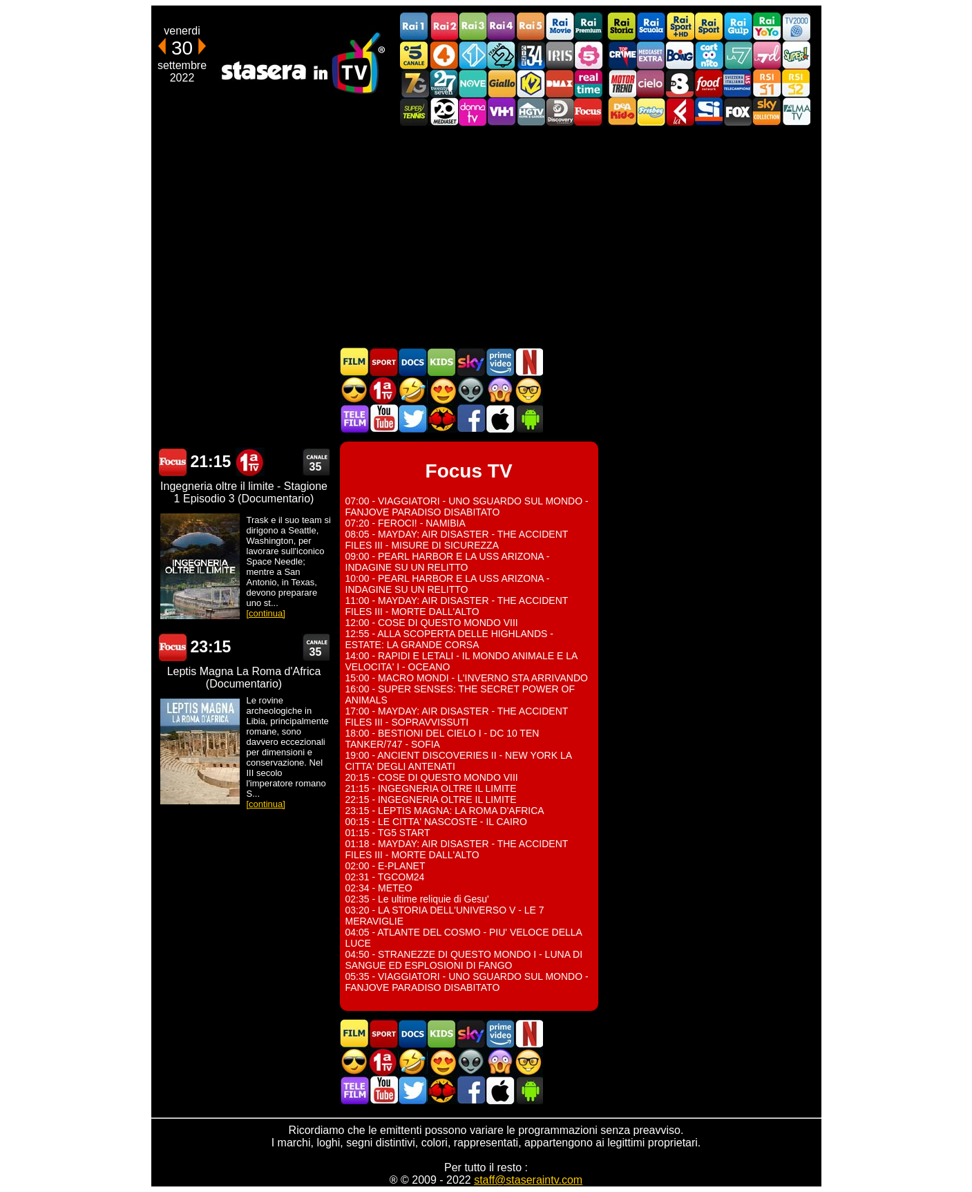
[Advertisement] (486, 236)
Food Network (708, 83)
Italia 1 (472, 55)
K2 (530, 83)
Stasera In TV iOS (499, 418)
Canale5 (414, 55)
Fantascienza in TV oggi (470, 390)
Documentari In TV (412, 362)
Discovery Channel (559, 111)
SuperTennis (414, 111)
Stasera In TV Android (528, 418)
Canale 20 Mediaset (443, 111)
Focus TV (588, 111)
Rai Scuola (650, 26)
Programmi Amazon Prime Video (499, 362)
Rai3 (472, 26)
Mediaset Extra (650, 55)
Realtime (588, 83)
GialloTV (501, 83)
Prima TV (383, 390)
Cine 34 (530, 55)
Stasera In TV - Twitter (412, 418)
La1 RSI (766, 83)
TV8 (679, 83)
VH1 (501, 111)
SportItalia (708, 111)
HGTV (530, 111)
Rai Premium (588, 26)
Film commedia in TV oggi (412, 390)
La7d (766, 55)
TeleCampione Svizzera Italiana (737, 83)
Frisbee (650, 111)
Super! (795, 55)
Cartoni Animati (441, 362)
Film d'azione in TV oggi (354, 390)
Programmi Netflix (528, 362)
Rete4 (443, 55)
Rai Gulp (737, 26)
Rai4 (501, 26)
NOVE (472, 83)
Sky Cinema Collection (766, 111)
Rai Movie (559, 26)
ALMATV (795, 111)
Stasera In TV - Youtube (383, 418)
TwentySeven (443, 83)
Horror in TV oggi (499, 390)
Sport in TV (383, 362)
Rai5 (530, 26)
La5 (588, 55)
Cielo (650, 83)
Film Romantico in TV (441, 390)
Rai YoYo (766, 26)
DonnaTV (472, 111)
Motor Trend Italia (621, 83)
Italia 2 (501, 55)
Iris (559, 55)
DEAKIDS (621, 111)
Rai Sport (708, 26)
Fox (737, 111)
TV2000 (795, 26)
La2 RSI (795, 83)
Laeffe (679, 111)
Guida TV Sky (470, 362)
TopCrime (621, 55)
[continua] (266, 613)
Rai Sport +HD (679, 26)
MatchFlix (441, 418)
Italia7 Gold (414, 83)
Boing (679, 55)
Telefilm (354, 418)
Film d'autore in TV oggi (528, 390)
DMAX (559, 83)
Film (354, 362)
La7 (737, 55)
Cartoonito (708, 55)
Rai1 (414, 26)
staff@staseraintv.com (528, 1180)
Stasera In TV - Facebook (470, 418)
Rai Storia (621, 26)
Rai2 (443, 26)
